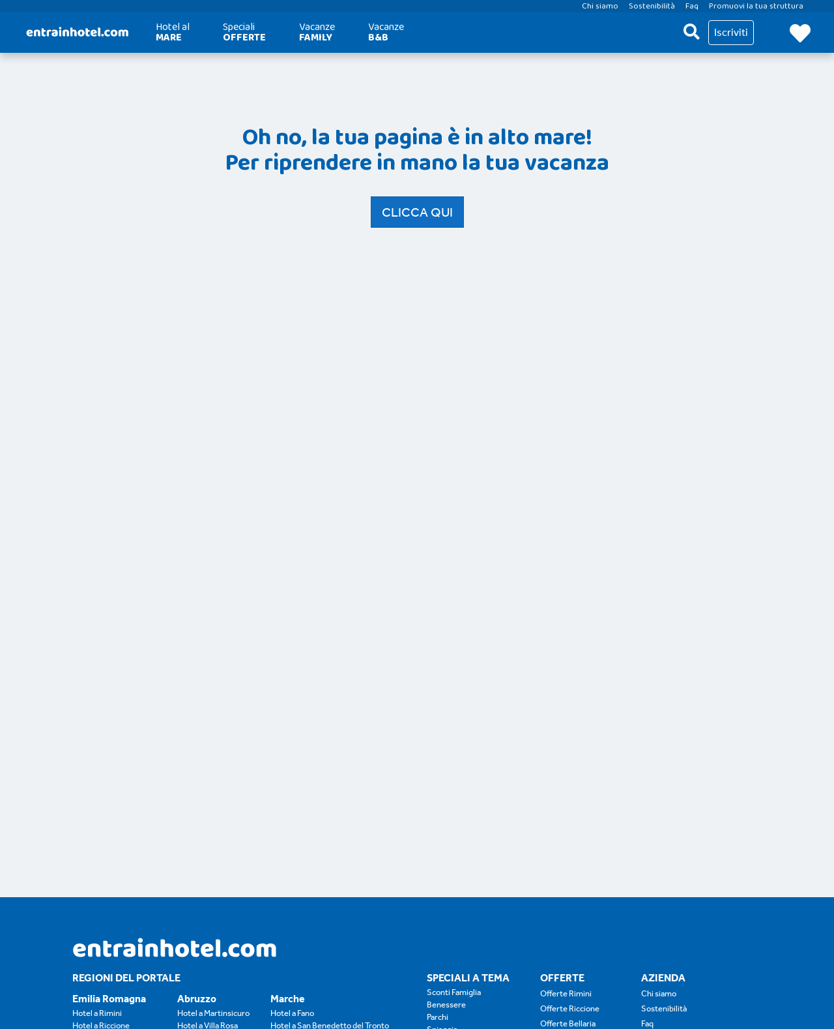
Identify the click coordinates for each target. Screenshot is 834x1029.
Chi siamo (658, 993)
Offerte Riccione (569, 1008)
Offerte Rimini (566, 993)
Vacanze (317, 32)
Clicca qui (417, 212)
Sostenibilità (664, 1008)
